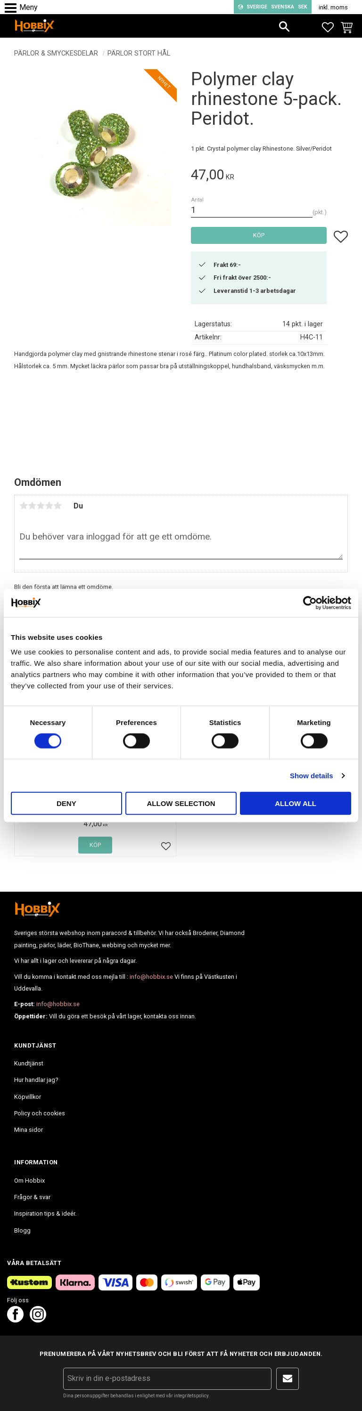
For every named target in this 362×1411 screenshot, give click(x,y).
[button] (13, 8)
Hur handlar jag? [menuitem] (36, 1079)
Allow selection (181, 803)
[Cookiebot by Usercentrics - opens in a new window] (310, 603)
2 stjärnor (32, 505)
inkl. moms (333, 7)
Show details (311, 775)
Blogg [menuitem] (22, 1230)
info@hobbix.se (151, 976)
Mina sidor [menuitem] (28, 1129)
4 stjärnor (49, 505)
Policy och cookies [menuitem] (39, 1113)
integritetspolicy (191, 1395)
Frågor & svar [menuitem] (32, 1197)
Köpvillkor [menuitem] (27, 1096)
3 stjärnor (40, 505)
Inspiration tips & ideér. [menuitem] (45, 1213)
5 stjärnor (57, 505)
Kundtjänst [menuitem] (28, 1063)
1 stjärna (23, 505)
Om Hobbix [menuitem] (29, 1180)
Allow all (295, 803)
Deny (66, 803)
